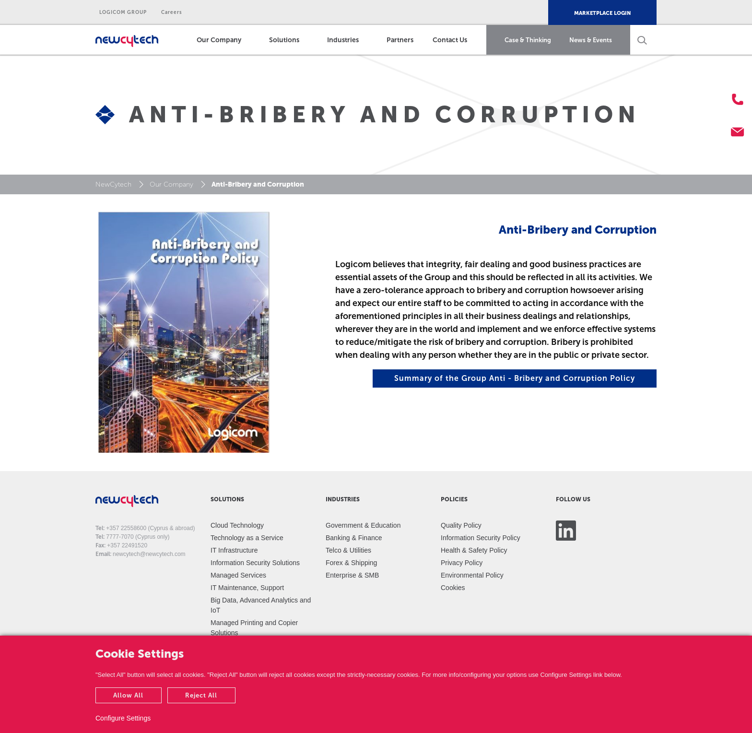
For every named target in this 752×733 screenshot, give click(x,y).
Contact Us (450, 40)
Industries (343, 40)
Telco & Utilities (348, 550)
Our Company (219, 40)
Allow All (128, 695)
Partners (400, 40)
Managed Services (238, 575)
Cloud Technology (237, 525)
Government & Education (363, 525)
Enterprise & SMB (352, 575)
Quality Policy (461, 525)
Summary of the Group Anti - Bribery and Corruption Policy (514, 378)
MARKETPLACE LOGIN (602, 13)
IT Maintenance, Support (247, 587)
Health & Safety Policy (474, 550)
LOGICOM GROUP (123, 12)
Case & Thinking (528, 40)
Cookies (453, 587)
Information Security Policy (480, 538)
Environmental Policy (472, 575)
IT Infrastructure (234, 550)
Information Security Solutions (255, 563)
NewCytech (113, 184)
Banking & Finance (354, 538)
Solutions (284, 40)
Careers (171, 12)
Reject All (201, 695)
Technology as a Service (247, 538)
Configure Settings (123, 718)
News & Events (590, 40)
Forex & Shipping (351, 563)
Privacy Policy (461, 563)
